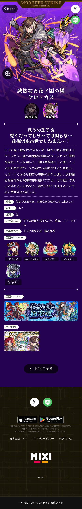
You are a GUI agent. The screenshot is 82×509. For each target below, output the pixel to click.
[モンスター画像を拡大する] (7, 73)
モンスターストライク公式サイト (44, 503)
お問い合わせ (65, 438)
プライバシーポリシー (43, 438)
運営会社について (19, 438)
